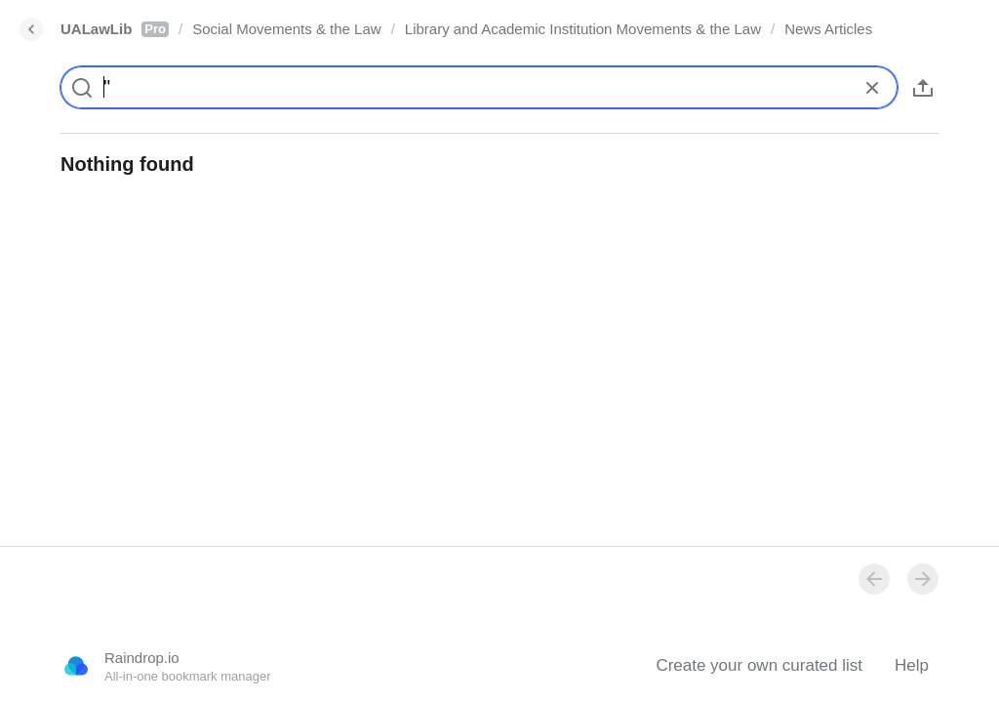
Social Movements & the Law (286, 29)
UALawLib (114, 29)
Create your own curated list (759, 665)
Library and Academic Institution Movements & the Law (583, 29)
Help (912, 665)
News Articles (828, 29)
